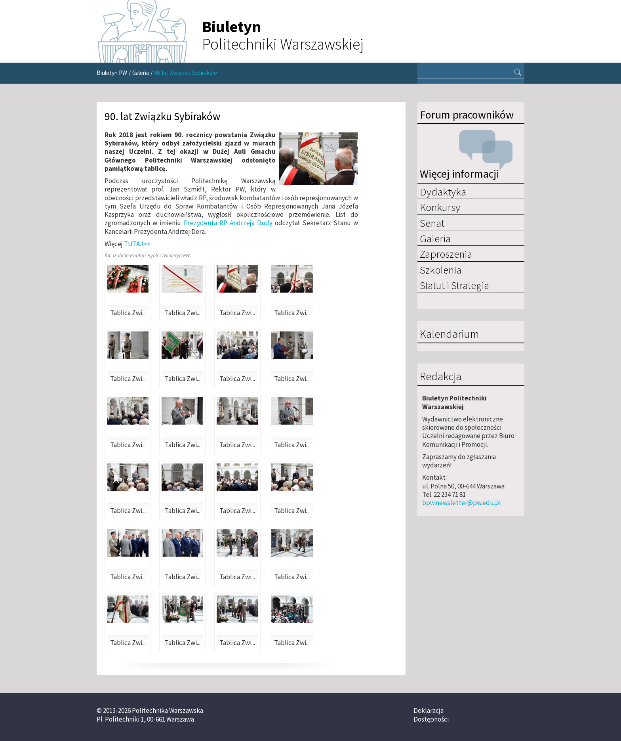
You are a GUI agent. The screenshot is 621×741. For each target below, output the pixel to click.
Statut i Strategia (454, 285)
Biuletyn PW (112, 73)
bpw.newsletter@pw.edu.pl (461, 502)
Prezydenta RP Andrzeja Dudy (228, 222)
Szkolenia (440, 269)
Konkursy (440, 207)
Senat (432, 222)
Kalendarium (449, 334)
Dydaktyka (443, 191)
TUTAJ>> (137, 243)
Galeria (140, 73)
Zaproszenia (446, 253)
